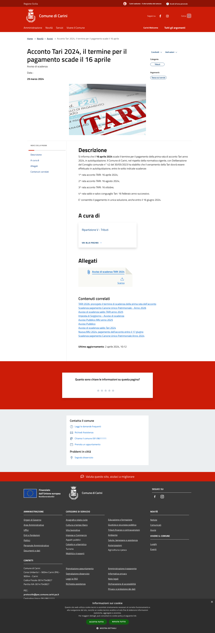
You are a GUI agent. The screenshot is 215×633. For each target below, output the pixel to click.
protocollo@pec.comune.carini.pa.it (41, 594)
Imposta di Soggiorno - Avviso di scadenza (101, 316)
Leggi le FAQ (72, 578)
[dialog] (107, 616)
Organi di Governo (32, 520)
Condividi (157, 52)
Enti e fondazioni (32, 535)
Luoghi (153, 544)
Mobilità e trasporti (75, 553)
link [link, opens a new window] (134, 616)
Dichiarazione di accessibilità (122, 584)
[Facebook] (155, 16)
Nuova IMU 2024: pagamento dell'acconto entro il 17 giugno (110, 332)
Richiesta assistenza (76, 584)
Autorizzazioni (115, 545)
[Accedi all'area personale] (177, 3)
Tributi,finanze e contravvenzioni (124, 530)
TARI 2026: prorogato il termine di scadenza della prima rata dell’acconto (117, 304)
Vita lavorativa (73, 530)
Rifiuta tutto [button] (119, 621)
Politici (27, 540)
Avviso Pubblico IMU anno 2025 (95, 320)
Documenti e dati (32, 550)
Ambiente (112, 535)
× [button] (212, 602)
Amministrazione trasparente (122, 568)
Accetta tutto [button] (96, 622)
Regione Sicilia (31, 3)
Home (30, 38)
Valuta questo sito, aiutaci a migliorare (107, 476)
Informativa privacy (117, 573)
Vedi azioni (171, 52)
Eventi (153, 549)
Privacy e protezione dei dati (121, 589)
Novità (40, 38)
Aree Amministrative (34, 525)
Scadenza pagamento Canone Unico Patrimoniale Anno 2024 (111, 336)
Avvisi (50, 38)
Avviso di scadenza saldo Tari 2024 (97, 328)
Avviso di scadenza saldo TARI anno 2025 (100, 312)
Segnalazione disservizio (77, 573)
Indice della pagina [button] (39, 145)
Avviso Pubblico (87, 324)
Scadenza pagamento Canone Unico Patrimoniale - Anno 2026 (112, 308)
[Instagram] (162, 16)
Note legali (113, 578)
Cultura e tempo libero (77, 525)
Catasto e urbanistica (76, 544)
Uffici (26, 530)
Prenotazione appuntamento (80, 568)
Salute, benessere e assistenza (123, 540)
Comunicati (155, 525)
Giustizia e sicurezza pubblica (122, 525)
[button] (107, 628)
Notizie (153, 520)
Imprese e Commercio (76, 535)
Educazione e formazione (120, 519)
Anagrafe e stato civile (77, 520)
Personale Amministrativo (36, 545)
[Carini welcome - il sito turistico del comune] (141, 4)
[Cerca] (187, 15)
